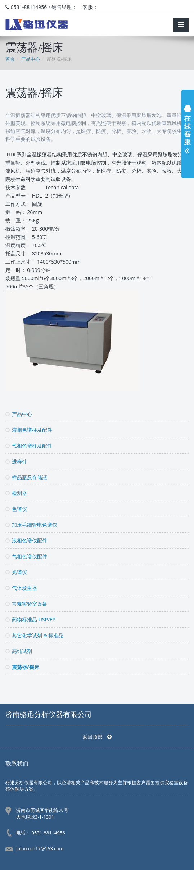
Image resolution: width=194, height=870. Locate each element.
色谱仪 (16, 508)
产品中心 (18, 414)
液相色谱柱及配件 (28, 429)
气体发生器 (21, 587)
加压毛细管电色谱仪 (31, 524)
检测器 (16, 493)
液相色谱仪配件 (26, 540)
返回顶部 (97, 736)
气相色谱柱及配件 (28, 445)
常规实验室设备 (26, 603)
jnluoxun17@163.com (39, 848)
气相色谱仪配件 (26, 556)
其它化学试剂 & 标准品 (34, 635)
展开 (187, 131)
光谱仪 (16, 572)
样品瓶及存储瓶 (26, 477)
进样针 (16, 461)
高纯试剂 (18, 651)
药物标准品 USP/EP (30, 619)
